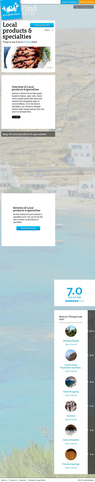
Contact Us (14, 480)
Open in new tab (71, 344)
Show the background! (83, 7)
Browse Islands (87, 2)
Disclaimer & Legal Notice (38, 480)
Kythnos (27, 42)
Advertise (23, 480)
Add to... (49, 30)
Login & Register (69, 2)
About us (4, 480)
